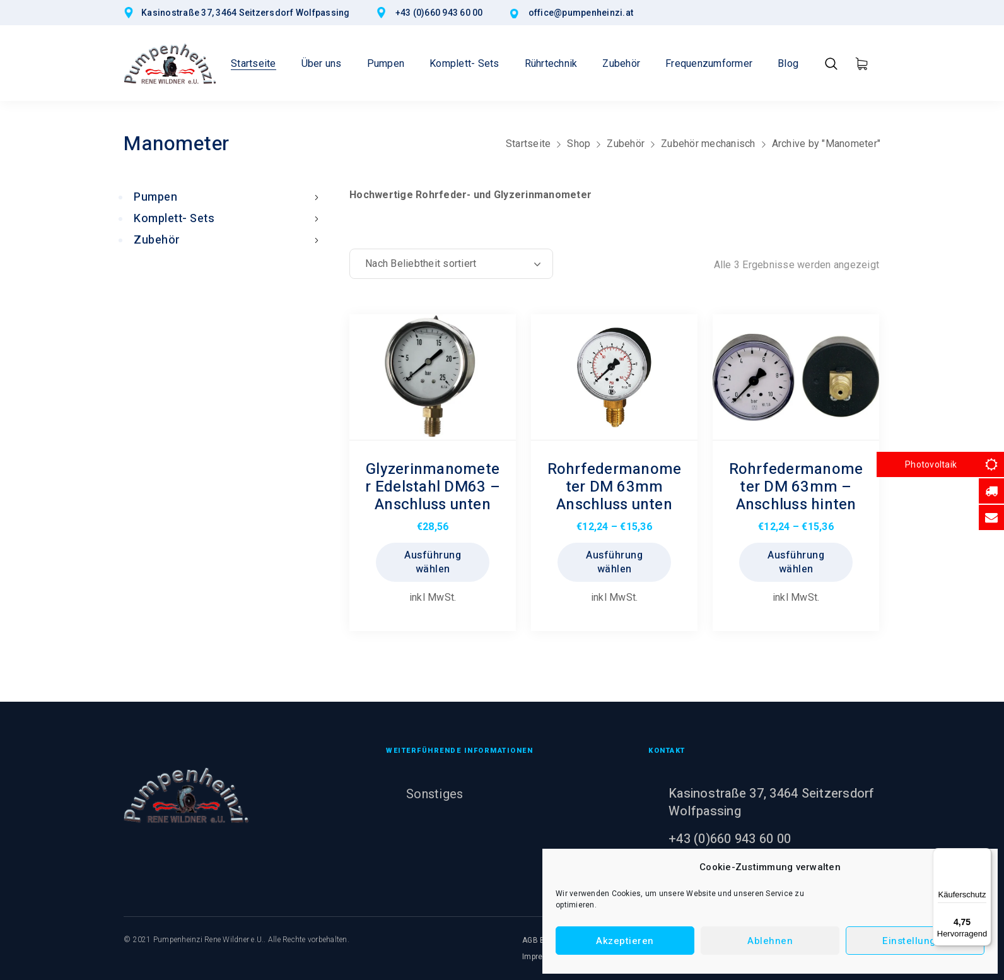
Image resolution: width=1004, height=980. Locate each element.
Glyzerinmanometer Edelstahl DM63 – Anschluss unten (432, 487)
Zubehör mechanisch (708, 144)
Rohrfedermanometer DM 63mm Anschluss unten (614, 487)
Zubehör (626, 144)
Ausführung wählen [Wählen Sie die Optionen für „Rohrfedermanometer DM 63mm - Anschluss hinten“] (796, 562)
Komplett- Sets (229, 218)
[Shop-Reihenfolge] (451, 264)
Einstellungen (915, 941)
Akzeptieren (625, 941)
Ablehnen (770, 941)
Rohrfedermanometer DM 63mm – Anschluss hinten (796, 487)
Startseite (528, 144)
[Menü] (983, 855)
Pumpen (229, 197)
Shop (578, 144)
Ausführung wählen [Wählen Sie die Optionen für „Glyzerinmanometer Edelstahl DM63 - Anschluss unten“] (432, 562)
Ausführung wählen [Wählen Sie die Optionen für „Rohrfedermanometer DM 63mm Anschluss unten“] (614, 562)
